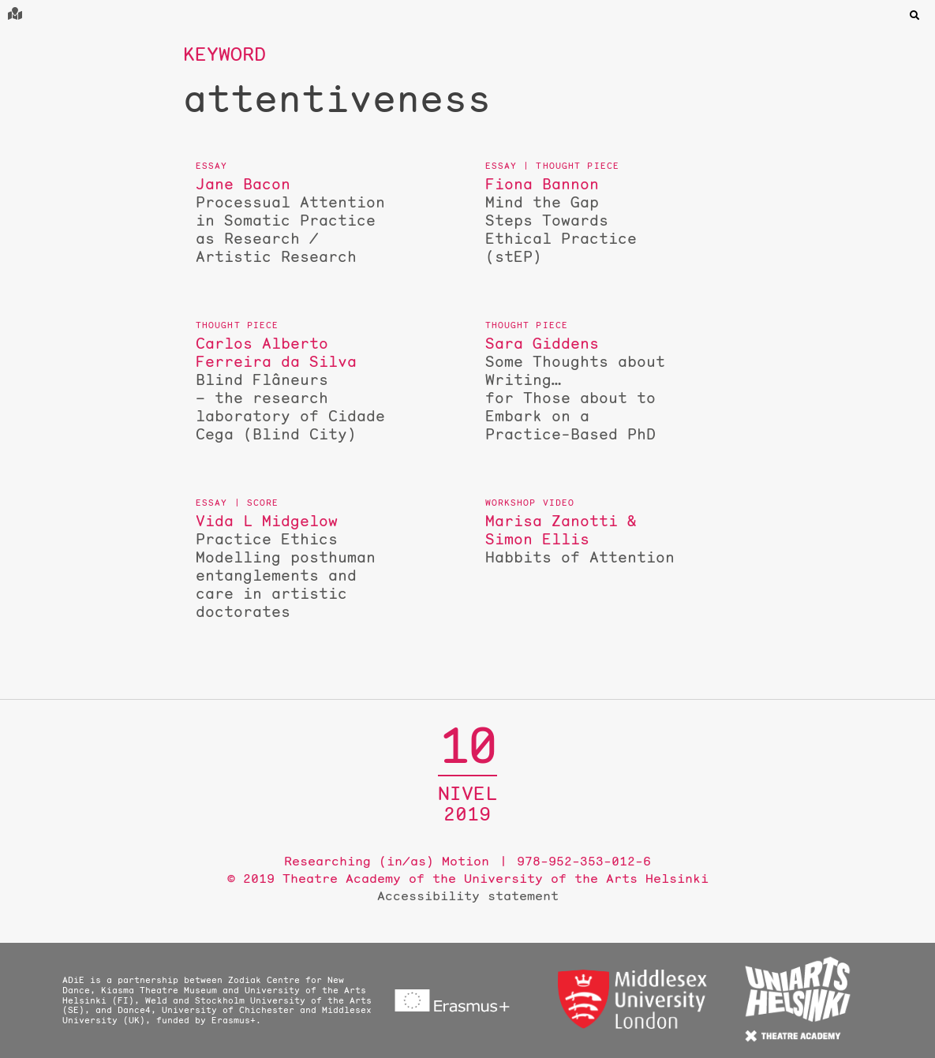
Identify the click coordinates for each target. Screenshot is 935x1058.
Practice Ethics (290, 566)
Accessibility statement (468, 895)
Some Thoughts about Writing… (580, 389)
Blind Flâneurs (290, 389)
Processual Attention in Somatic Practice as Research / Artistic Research (290, 220)
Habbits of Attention (580, 539)
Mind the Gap (580, 220)
